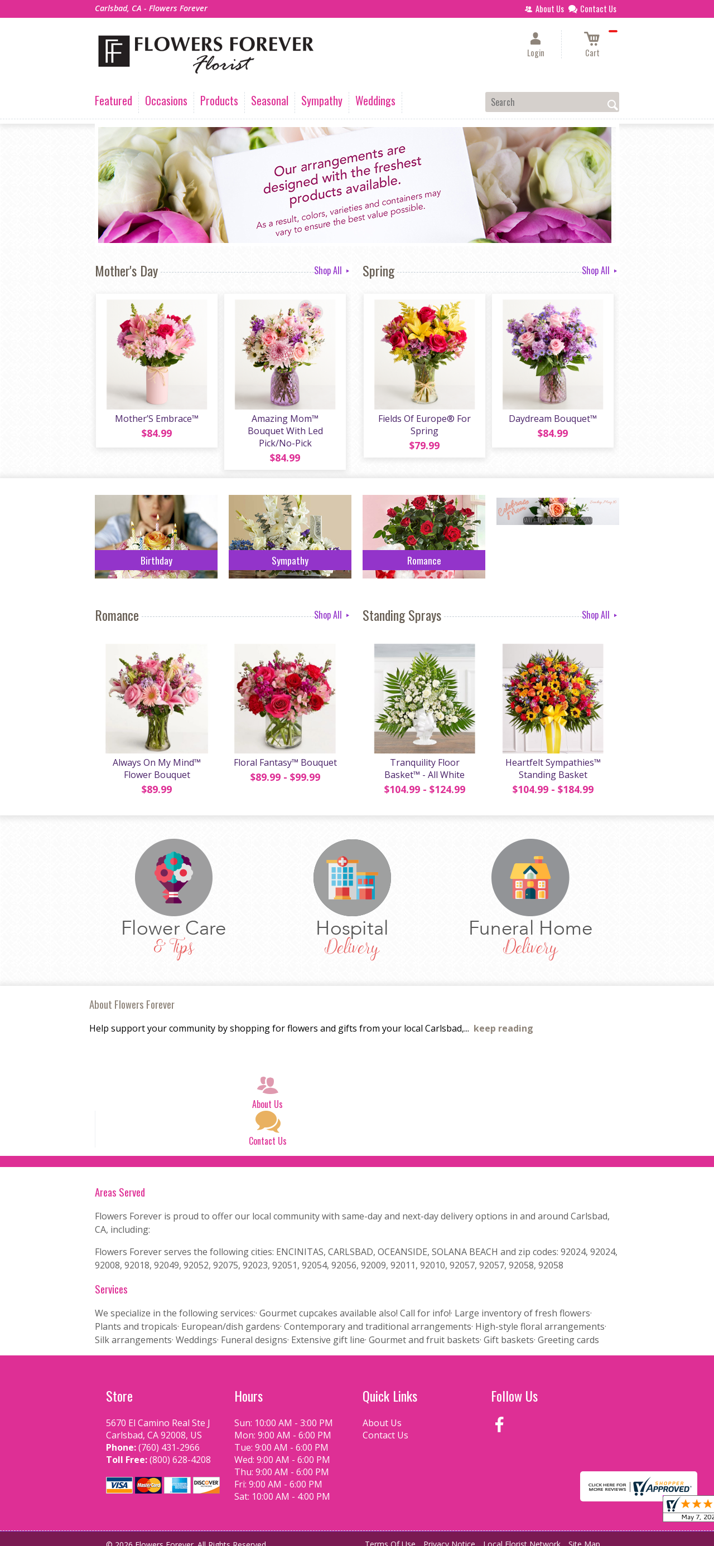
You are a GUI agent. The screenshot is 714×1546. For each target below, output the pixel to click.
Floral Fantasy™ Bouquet (284, 753)
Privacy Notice (449, 1534)
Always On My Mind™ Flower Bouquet (156, 759)
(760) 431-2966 (169, 1438)
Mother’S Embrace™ (156, 420)
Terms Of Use (390, 1534)
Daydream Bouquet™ (552, 420)
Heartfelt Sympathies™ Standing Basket (552, 759)
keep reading (503, 1019)
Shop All (332, 270)
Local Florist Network (522, 1534)
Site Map (584, 1534)
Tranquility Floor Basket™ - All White (424, 759)
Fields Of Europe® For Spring (424, 426)
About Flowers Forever (132, 994)
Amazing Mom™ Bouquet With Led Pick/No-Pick (284, 426)
